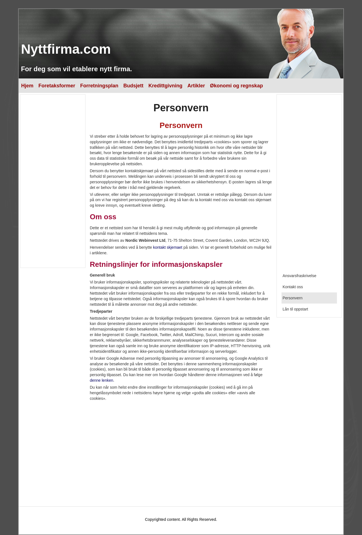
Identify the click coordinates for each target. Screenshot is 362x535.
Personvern (293, 298)
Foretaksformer (56, 85)
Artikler (196, 85)
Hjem (27, 85)
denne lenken (101, 380)
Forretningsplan (99, 85)
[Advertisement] (52, 181)
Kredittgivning (165, 85)
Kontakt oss (293, 287)
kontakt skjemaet (167, 247)
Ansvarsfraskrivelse (299, 275)
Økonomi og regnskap (236, 85)
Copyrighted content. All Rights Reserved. (181, 519)
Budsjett (133, 85)
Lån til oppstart (295, 309)
